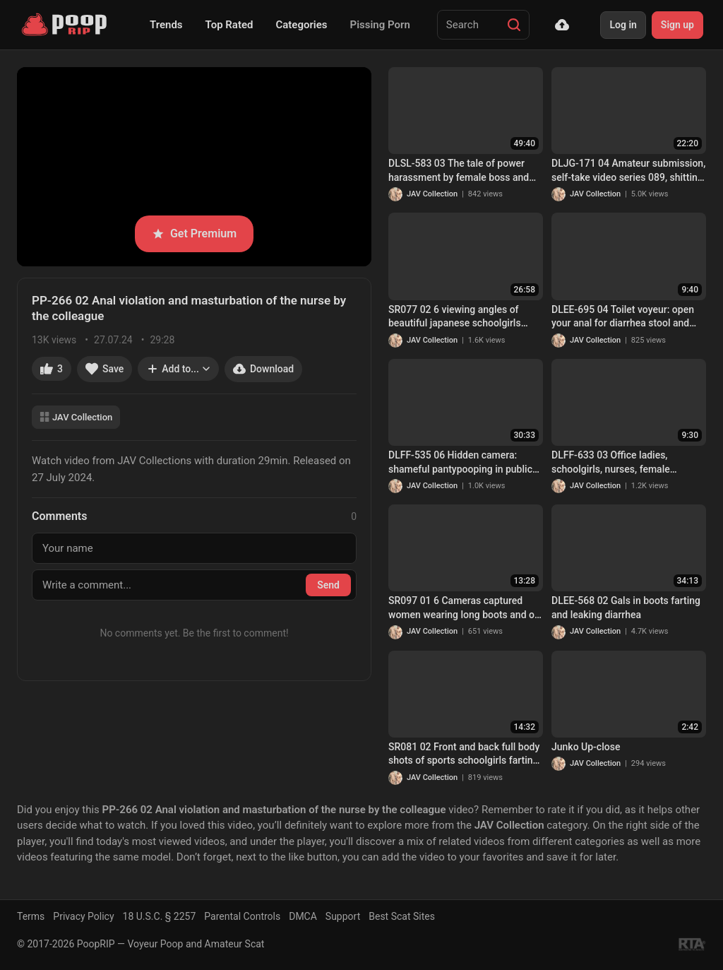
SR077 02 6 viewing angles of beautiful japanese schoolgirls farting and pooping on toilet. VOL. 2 (464, 317)
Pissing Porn (380, 24)
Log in (622, 24)
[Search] (514, 25)
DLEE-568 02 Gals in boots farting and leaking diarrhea (625, 607)
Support (342, 916)
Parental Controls (242, 916)
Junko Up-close (585, 746)
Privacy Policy (83, 916)
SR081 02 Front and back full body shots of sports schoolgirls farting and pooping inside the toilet (463, 754)
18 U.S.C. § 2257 (159, 916)
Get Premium (194, 233)
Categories (301, 24)
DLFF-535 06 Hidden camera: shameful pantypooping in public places (460, 462)
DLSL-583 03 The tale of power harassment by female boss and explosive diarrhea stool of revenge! (458, 171)
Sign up (677, 24)
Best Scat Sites (402, 916)
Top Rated (229, 24)
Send (328, 585)
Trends (166, 24)
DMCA (303, 916)
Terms (30, 916)
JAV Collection (76, 417)
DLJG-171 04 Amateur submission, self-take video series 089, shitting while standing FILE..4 (628, 171)
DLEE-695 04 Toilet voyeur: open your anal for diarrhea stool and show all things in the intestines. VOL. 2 (622, 317)
